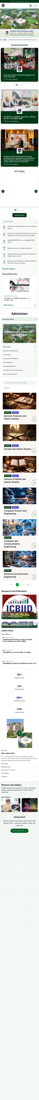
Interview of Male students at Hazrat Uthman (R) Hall (22, 227)
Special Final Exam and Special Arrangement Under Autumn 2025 (22, 255)
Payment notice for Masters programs (20, 248)
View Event (9, 305)
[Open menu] (30, 5)
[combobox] (19, 388)
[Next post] (36, 191)
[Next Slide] (37, 23)
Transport (21, 1)
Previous (11, 584)
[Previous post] (2, 191)
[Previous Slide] (2, 23)
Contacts (16, 1)
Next (29, 584)
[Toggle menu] (35, 5)
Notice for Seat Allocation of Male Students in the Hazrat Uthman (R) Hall (22, 262)
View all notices (9, 269)
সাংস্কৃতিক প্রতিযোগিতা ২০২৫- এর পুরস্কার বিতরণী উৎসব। (21, 241)
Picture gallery (6, 797)
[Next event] (36, 65)
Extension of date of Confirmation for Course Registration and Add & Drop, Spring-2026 (22, 234)
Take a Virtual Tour (19, 831)
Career (26, 1)
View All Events (19, 215)
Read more (14, 79)
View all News (6, 634)
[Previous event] (2, 65)
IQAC (12, 1)
